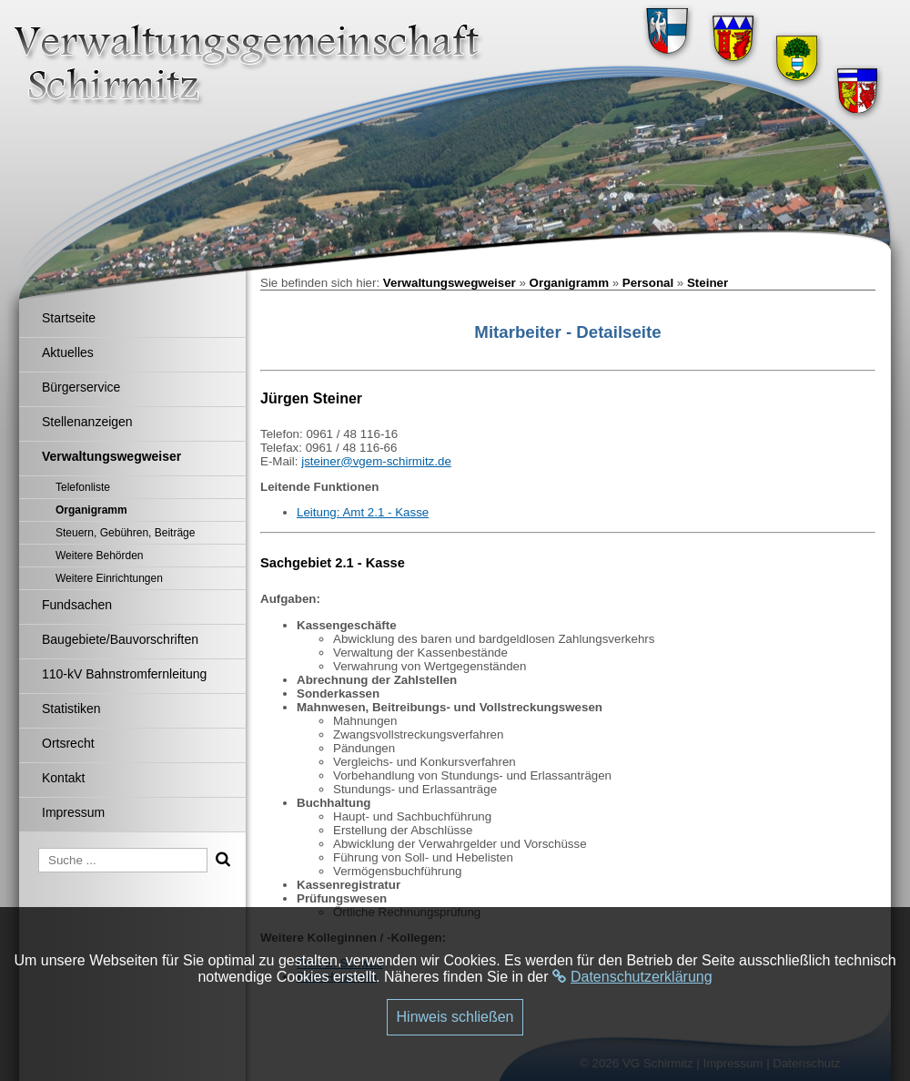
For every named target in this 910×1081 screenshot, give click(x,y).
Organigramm (569, 283)
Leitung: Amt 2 (335, 512)
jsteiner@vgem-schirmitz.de (376, 461)
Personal (647, 283)
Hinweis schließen (455, 1017)
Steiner (707, 283)
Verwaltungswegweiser (449, 283)
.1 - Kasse (401, 512)
